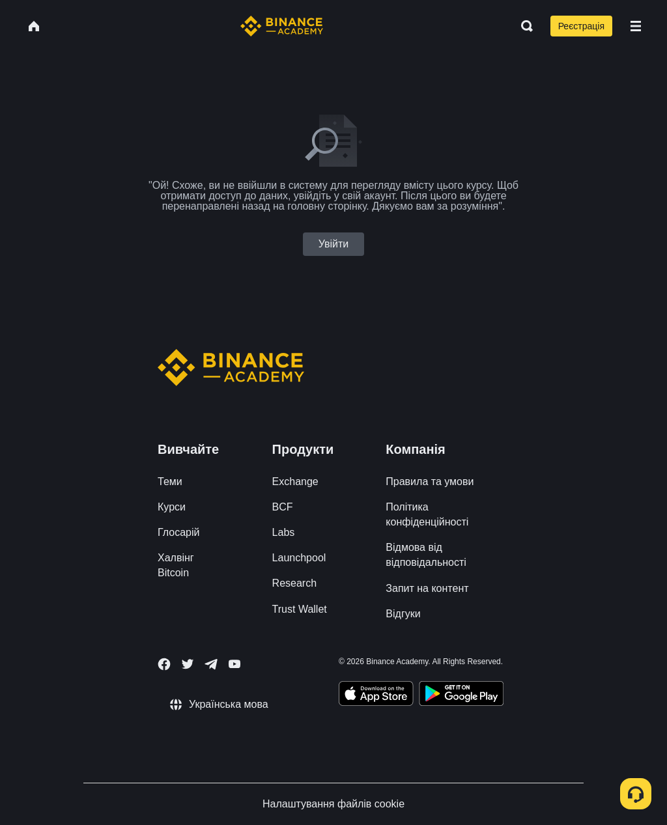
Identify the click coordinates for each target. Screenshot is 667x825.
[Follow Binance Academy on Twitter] (187, 664)
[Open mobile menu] (635, 26)
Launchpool (299, 557)
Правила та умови (430, 481)
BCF (282, 506)
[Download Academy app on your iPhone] (376, 695)
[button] (636, 26)
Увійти (334, 243)
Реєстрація (581, 26)
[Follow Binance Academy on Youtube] (234, 664)
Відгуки (403, 613)
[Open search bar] (523, 26)
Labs (283, 532)
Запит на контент (427, 588)
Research (294, 583)
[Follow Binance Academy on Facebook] (164, 664)
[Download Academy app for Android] (461, 695)
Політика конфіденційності (427, 514)
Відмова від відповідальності (426, 555)
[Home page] (281, 26)
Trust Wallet (299, 609)
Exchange (295, 481)
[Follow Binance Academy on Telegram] (211, 664)
